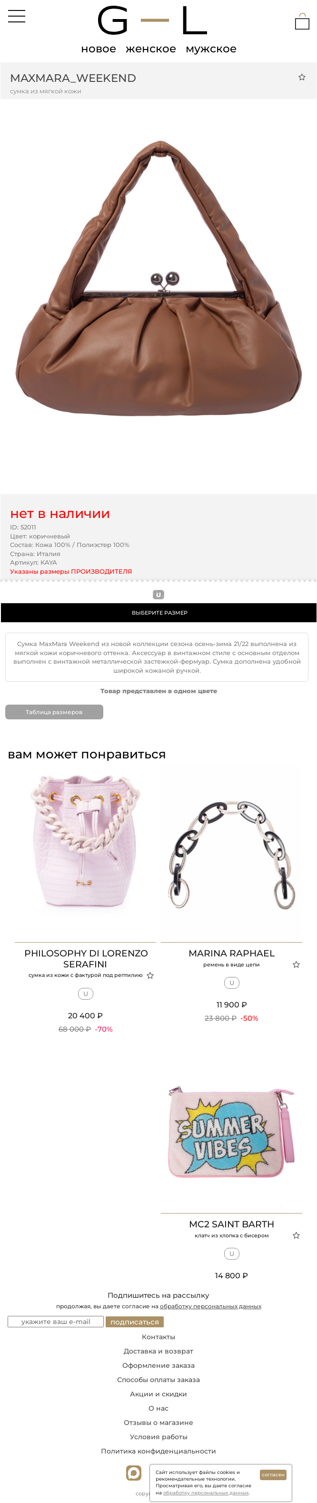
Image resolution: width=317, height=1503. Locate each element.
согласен (273, 1475)
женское (151, 48)
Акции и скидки (158, 1394)
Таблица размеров (54, 712)
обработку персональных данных (210, 1306)
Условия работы (159, 1437)
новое (98, 48)
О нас (158, 1408)
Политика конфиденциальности (158, 1451)
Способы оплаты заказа (158, 1379)
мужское (211, 48)
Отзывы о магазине (158, 1422)
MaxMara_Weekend (73, 78)
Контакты (158, 1337)
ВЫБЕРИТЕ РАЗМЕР (160, 612)
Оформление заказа (158, 1365)
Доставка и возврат (158, 1351)
